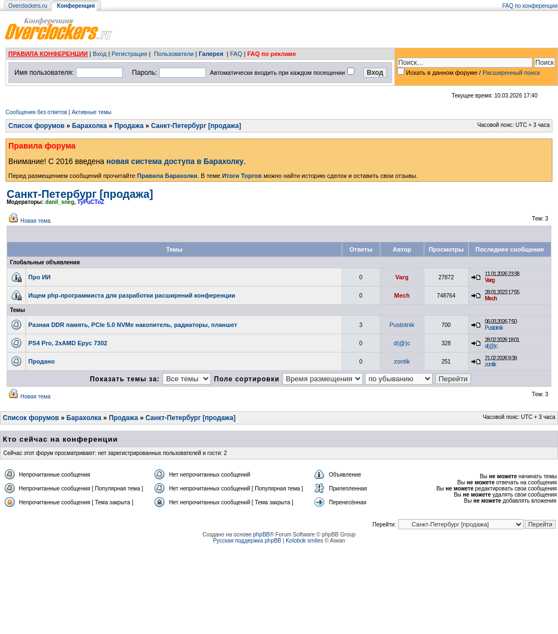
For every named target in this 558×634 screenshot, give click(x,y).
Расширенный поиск (511, 72)
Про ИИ (39, 277)
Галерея (211, 53)
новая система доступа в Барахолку (175, 161)
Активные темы (91, 112)
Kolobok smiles (304, 541)
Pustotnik (401, 324)
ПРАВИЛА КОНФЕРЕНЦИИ (48, 53)
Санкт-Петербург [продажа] (196, 126)
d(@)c (402, 343)
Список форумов (36, 126)
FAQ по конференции (530, 6)
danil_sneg (59, 202)
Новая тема (35, 221)
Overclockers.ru (27, 6)
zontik (402, 361)
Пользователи (174, 53)
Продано (41, 361)
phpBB (261, 534)
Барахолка (89, 126)
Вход (99, 53)
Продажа (129, 126)
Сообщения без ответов (36, 112)
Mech (402, 295)
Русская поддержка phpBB (247, 541)
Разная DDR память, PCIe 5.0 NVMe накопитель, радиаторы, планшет (132, 324)
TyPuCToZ (90, 202)
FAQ (236, 53)
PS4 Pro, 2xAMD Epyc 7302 (67, 343)
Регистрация (129, 53)
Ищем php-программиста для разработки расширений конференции (131, 295)
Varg (402, 277)
